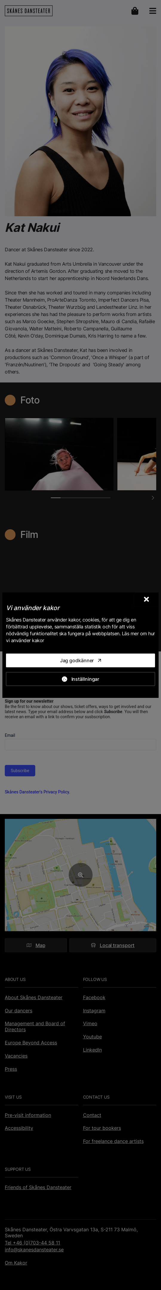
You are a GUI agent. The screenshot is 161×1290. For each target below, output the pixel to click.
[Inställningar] (80, 679)
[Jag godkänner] (80, 660)
